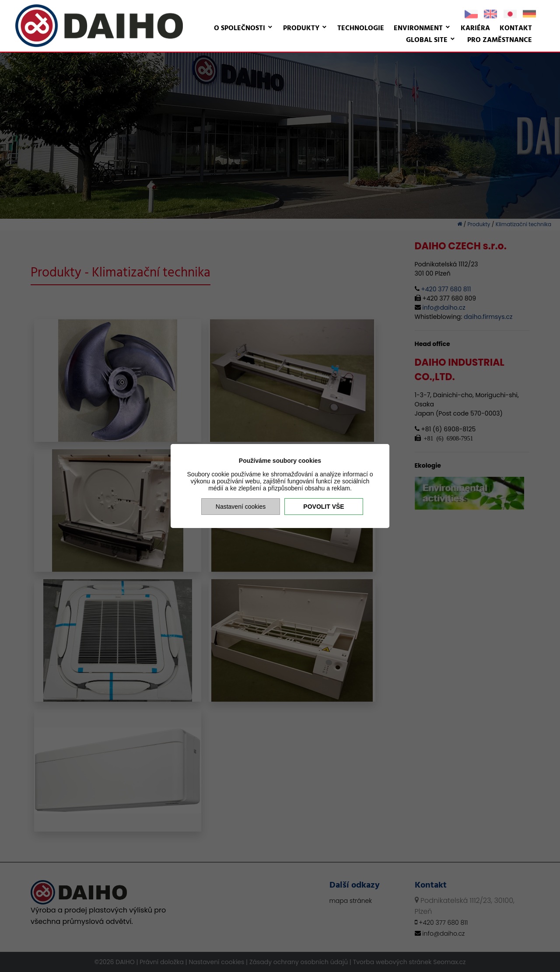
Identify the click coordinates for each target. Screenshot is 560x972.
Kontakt (516, 28)
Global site (427, 40)
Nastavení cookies (241, 506)
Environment (418, 28)
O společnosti (239, 28)
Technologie (360, 28)
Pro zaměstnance (499, 40)
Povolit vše (323, 506)
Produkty (301, 28)
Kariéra (475, 28)
